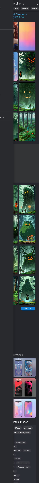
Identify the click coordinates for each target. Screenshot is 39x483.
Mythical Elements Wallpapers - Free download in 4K (13, 3)
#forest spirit (20, 442)
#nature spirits (9, 455)
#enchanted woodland (12, 459)
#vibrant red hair (23, 463)
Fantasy (7, 437)
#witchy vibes (9, 463)
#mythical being (9, 471)
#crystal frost (9, 467)
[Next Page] (28, 308)
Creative (7, 428)
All (8, 8)
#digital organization (11, 479)
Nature (15, 8)
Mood (17, 428)
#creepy (27, 451)
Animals (33, 8)
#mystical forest (10, 447)
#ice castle (8, 442)
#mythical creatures (11, 475)
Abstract (24, 8)
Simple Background (22, 432)
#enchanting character (12, 451)
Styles (7, 432)
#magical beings (23, 467)
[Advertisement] (19, 163)
